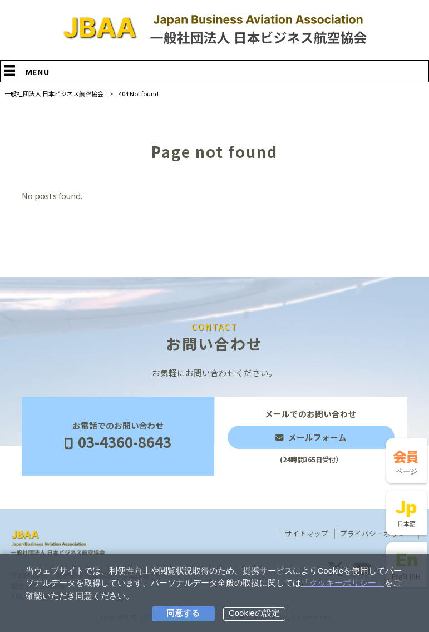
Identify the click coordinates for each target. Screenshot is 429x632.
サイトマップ (306, 534)
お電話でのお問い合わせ (118, 436)
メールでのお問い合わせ (311, 436)
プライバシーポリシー (376, 534)
